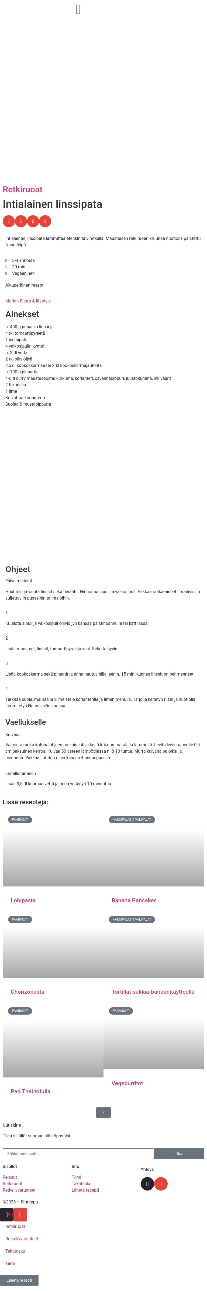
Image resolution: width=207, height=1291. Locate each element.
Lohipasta (23, 900)
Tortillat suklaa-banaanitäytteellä (153, 992)
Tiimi (10, 1263)
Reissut (12, 1214)
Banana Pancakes (134, 900)
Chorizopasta (27, 992)
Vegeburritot (127, 1083)
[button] (9, 221)
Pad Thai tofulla (30, 1091)
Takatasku (15, 1251)
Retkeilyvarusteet (21, 1238)
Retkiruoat (23, 189)
